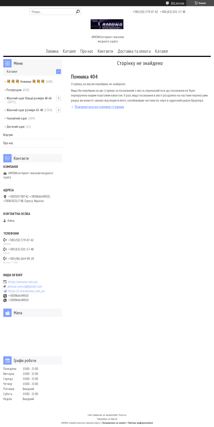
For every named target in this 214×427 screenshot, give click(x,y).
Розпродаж (14, 90)
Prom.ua (122, 414)
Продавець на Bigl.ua (107, 418)
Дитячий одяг (16, 126)
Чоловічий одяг (17, 118)
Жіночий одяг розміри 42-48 (25, 110)
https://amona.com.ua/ (23, 282)
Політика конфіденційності (140, 422)
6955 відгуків (177, 3)
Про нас (86, 51)
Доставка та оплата (134, 51)
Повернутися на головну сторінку (99, 106)
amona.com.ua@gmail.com (24, 286)
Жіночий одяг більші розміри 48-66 (29, 98)
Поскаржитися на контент (114, 422)
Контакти (105, 51)
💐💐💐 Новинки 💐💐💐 (26, 81)
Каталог (69, 51)
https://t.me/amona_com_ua (26, 291)
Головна (52, 51)
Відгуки (8, 134)
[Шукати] (78, 11)
